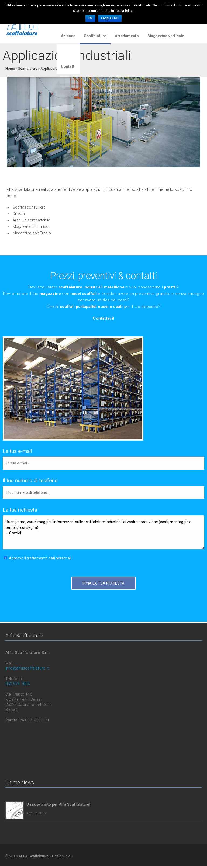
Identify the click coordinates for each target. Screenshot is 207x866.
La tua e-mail (17, 451)
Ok (90, 18)
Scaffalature (95, 36)
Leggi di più (110, 18)
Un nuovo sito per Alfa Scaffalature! (58, 804)
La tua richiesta (20, 510)
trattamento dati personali (49, 558)
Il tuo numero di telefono (30, 480)
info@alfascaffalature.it (27, 668)
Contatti (68, 66)
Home (10, 68)
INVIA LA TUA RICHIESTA (103, 583)
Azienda (68, 36)
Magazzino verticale (165, 36)
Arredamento (127, 36)
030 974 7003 (17, 683)
